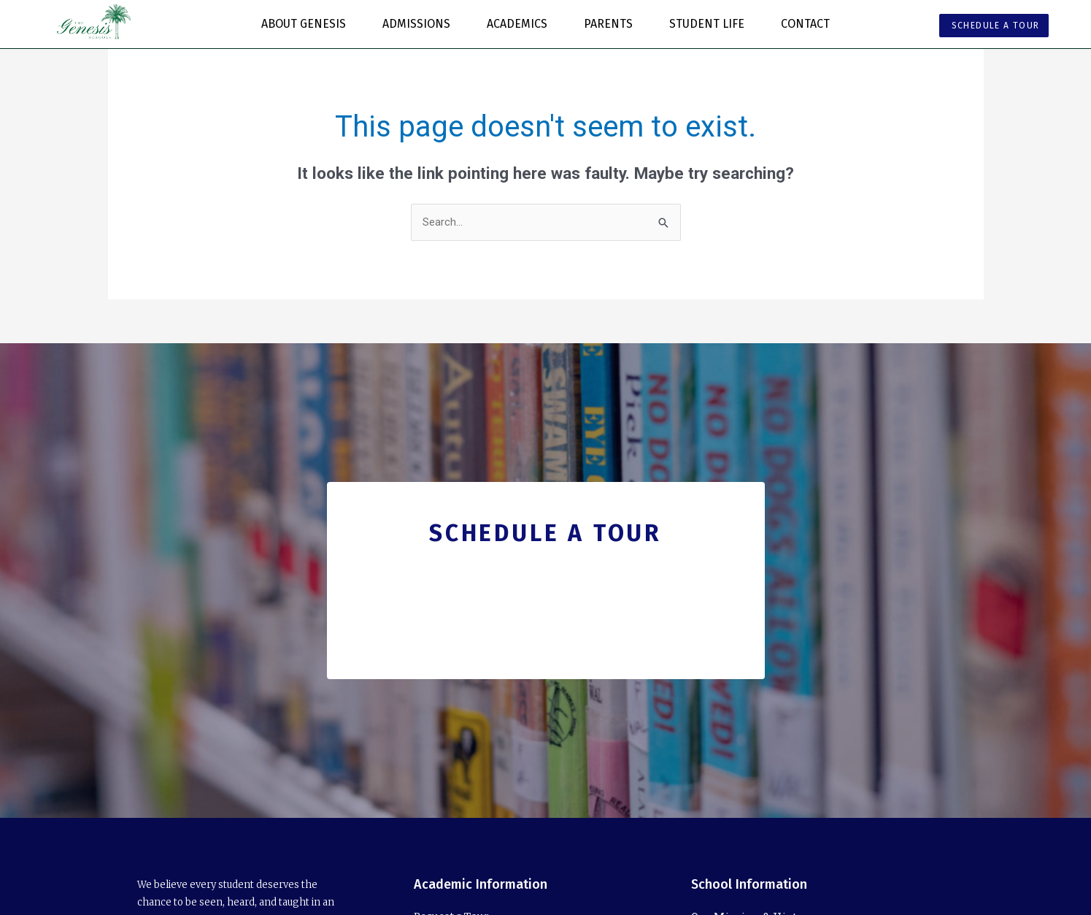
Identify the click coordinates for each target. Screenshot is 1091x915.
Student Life (710, 24)
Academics (521, 24)
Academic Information (480, 884)
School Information (749, 884)
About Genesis (307, 24)
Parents (612, 24)
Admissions (420, 24)
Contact (805, 24)
